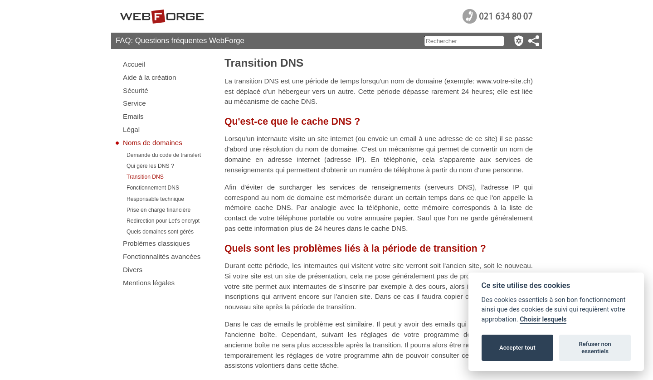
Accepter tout (517, 347)
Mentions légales (149, 283)
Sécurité (135, 90)
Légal (131, 129)
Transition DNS (145, 177)
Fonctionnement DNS (153, 188)
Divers (132, 269)
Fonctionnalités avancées (161, 256)
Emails (133, 116)
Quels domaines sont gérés (160, 232)
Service (134, 103)
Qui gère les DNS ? (150, 166)
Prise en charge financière (158, 210)
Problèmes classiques (156, 243)
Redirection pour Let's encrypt (163, 221)
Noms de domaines (152, 142)
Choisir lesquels (543, 319)
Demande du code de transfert (164, 155)
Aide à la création (149, 77)
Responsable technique (155, 199)
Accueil (134, 64)
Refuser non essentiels (595, 348)
